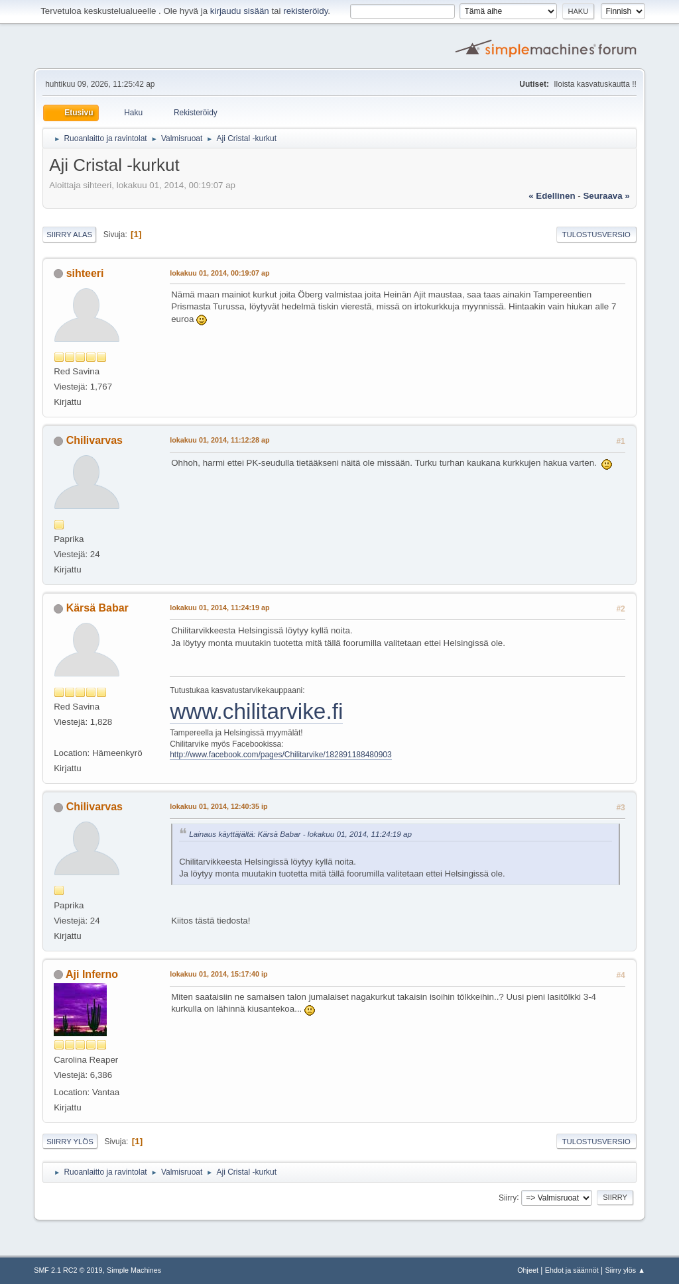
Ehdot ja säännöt (572, 1270)
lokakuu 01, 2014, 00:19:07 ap (219, 273)
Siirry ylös (69, 1142)
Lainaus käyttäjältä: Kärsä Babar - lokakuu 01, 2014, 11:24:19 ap (300, 833)
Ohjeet (527, 1270)
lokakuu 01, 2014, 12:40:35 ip (218, 806)
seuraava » (606, 196)
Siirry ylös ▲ (625, 1270)
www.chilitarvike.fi (256, 711)
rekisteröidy (305, 11)
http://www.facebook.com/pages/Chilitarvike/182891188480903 (280, 754)
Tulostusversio (596, 235)
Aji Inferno (92, 974)
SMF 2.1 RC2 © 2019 (68, 1270)
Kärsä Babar (97, 608)
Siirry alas (69, 235)
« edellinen (551, 196)
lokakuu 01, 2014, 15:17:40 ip (218, 974)
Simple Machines (134, 1270)
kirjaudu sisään (239, 11)
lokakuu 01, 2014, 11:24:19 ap (219, 608)
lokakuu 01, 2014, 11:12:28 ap (219, 440)
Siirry (508, 1197)
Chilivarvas (94, 440)
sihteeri (85, 273)
